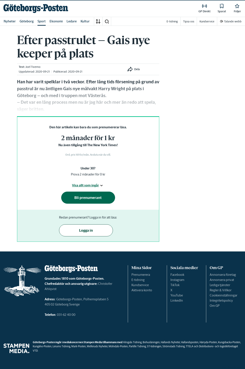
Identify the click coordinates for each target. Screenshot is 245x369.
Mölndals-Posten (118, 346)
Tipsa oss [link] (188, 21)
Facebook (177, 275)
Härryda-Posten (208, 342)
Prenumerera (140, 275)
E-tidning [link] (172, 21)
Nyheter (10, 21)
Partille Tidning (137, 346)
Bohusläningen (151, 342)
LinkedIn (176, 300)
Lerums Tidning (61, 346)
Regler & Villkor (220, 290)
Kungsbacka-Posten (229, 342)
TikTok (174, 285)
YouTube (176, 295)
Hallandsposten (189, 342)
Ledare (72, 21)
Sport (41, 21)
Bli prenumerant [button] (88, 197)
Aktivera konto (141, 290)
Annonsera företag (223, 275)
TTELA (189, 346)
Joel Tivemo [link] (33, 67)
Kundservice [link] (207, 21)
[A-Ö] (98, 21)
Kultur (85, 21)
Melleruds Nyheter (97, 346)
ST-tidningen (154, 346)
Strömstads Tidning (173, 346)
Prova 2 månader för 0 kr (88, 174)
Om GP (215, 306)
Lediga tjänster (220, 285)
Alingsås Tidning (132, 342)
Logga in (86, 230)
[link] (35, 8)
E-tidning (138, 280)
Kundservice (140, 285)
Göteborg (27, 21)
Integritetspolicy (221, 300)
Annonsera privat (222, 280)
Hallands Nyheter (170, 342)
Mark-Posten (78, 346)
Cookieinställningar (223, 295)
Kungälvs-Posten (42, 346)
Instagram (177, 280)
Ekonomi (56, 21)
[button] (107, 21)
